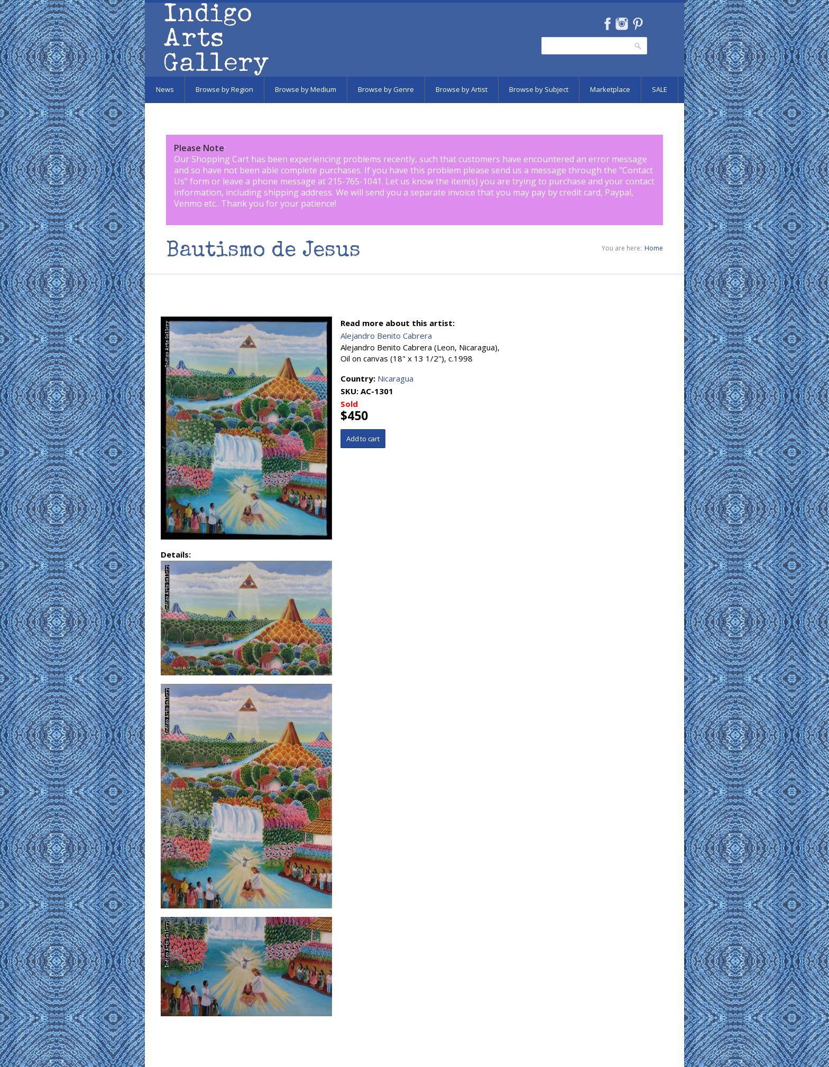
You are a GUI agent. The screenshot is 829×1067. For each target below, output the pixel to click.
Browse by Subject (538, 89)
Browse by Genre (386, 89)
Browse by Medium (305, 89)
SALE (659, 89)
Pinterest (638, 23)
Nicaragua (395, 378)
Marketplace (610, 89)
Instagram (621, 23)
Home (653, 248)
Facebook (607, 23)
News (165, 89)
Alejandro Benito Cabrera (386, 335)
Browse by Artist (461, 89)
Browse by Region (224, 89)
